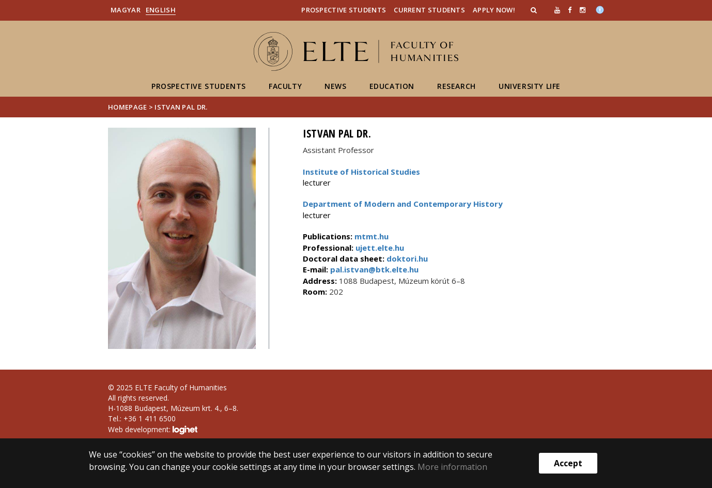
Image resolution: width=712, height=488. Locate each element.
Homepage (128, 107)
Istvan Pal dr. (180, 107)
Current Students (429, 9)
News (335, 86)
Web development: (152, 430)
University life (530, 86)
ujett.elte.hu (378, 247)
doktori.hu (407, 258)
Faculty (285, 86)
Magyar (126, 9)
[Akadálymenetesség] (600, 8)
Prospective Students (343, 9)
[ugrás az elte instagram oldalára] (582, 9)
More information (452, 466)
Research (456, 86)
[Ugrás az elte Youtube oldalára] (557, 9)
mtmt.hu (371, 236)
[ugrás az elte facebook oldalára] (569, 9)
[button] (535, 9)
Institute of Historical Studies (361, 171)
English (161, 9)
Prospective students (198, 86)
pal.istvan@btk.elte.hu (373, 269)
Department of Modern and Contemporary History (403, 204)
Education (391, 86)
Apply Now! (494, 9)
